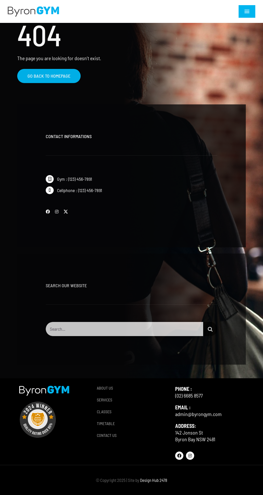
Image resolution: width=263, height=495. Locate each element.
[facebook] (48, 212)
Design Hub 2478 (153, 480)
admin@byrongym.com (198, 414)
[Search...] (124, 331)
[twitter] (66, 212)
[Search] (210, 331)
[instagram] (57, 212)
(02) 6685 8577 (189, 395)
